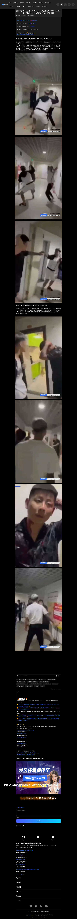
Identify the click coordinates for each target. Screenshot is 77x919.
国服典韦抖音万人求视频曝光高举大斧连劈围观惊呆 (34, 38)
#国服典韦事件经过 (29, 686)
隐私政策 (34, 911)
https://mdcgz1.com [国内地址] (21, 743)
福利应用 (53, 838)
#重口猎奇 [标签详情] (19, 679)
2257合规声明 (42, 911)
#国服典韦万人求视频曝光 (32, 681)
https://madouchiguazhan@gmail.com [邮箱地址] (25, 34)
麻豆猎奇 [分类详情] (32, 15)
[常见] (38, 887)
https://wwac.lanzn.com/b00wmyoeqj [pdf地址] (25, 730)
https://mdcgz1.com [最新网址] (32, 20)
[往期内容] (38, 882)
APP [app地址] (38, 838)
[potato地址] (41, 906)
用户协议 (30, 911)
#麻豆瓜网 (36, 686)
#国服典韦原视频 (20, 686)
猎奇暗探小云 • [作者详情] (19, 15)
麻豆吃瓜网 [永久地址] (31, 915)
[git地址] (65, 4)
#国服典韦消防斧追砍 (51, 679)
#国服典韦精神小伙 (32, 679)
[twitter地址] (73, 4)
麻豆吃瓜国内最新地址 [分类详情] (22, 20)
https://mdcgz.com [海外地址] (21, 746)
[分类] (11, 3)
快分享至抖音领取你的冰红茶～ (38, 798)
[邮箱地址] (38, 777)
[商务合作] (38, 878)
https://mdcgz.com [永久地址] (32, 23)
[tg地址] (69, 4)
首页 (23, 838)
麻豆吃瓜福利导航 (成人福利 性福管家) (26, 754)
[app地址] (61, 4)
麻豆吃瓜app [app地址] (31, 26)
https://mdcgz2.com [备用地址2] (21, 737)
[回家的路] (38, 896)
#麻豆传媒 (42, 686)
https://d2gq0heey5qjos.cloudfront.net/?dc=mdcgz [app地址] (28, 752)
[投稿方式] (38, 891)
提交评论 (38, 820)
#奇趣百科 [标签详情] (25, 679)
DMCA (37, 911)
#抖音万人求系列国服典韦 (44, 681)
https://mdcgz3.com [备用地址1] (21, 733)
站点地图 (47, 911)
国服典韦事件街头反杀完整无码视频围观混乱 (31, 305)
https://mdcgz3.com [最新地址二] (20, 859)
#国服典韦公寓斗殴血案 (21, 681)
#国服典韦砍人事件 (42, 679)
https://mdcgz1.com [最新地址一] (20, 854)
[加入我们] (38, 900)
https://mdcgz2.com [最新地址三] (20, 864)
